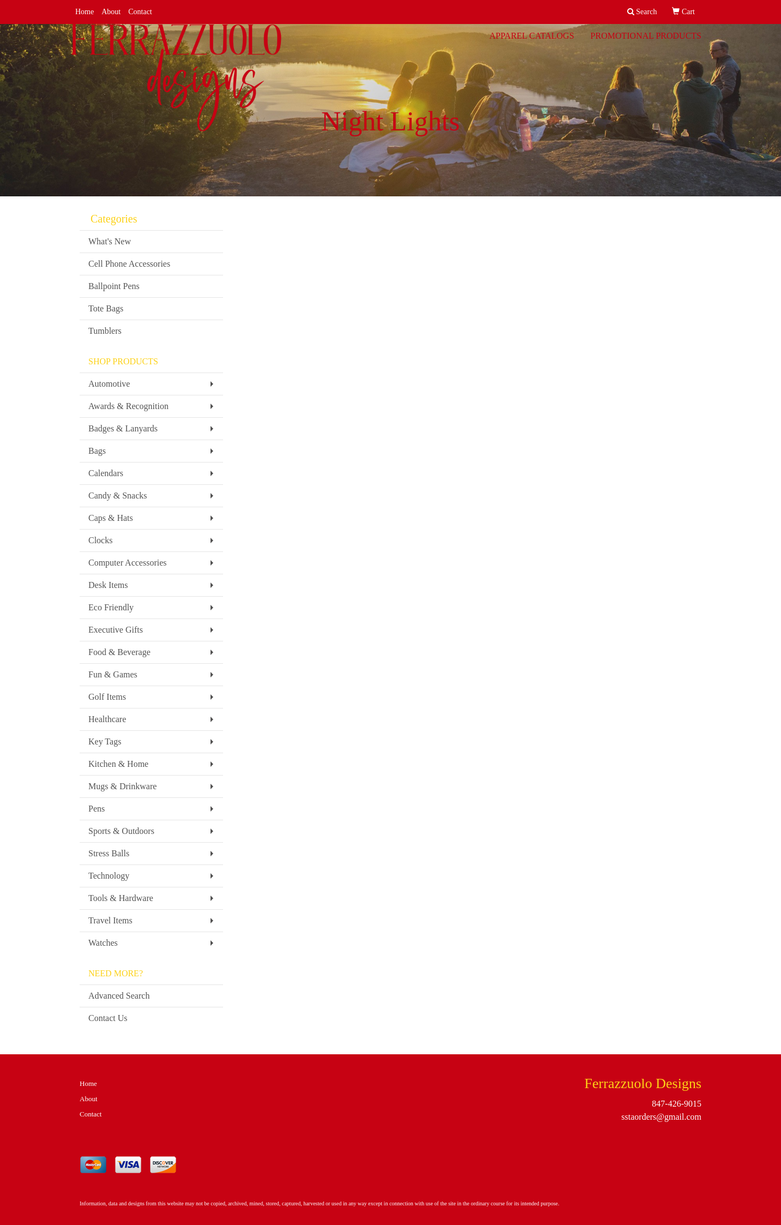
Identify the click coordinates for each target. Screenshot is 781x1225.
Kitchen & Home (118, 763)
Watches (103, 942)
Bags (97, 450)
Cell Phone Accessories (129, 263)
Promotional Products (646, 43)
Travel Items (110, 920)
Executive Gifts (115, 629)
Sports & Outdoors (121, 831)
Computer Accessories (127, 562)
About (111, 12)
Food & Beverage (119, 652)
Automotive (109, 383)
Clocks (100, 540)
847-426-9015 (676, 1103)
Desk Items (108, 585)
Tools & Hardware (120, 898)
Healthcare (107, 719)
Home (84, 12)
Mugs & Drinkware (122, 786)
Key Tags (104, 741)
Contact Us (108, 1018)
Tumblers (105, 330)
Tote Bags (105, 308)
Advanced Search (118, 995)
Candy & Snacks (117, 495)
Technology (108, 875)
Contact (140, 12)
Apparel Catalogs (531, 43)
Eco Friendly (111, 607)
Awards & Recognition (128, 406)
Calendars (105, 473)
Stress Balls (108, 853)
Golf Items (107, 696)
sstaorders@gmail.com (661, 1116)
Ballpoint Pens (114, 286)
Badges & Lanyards (123, 428)
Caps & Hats (110, 518)
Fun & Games (112, 674)
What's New (109, 241)
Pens (96, 808)
